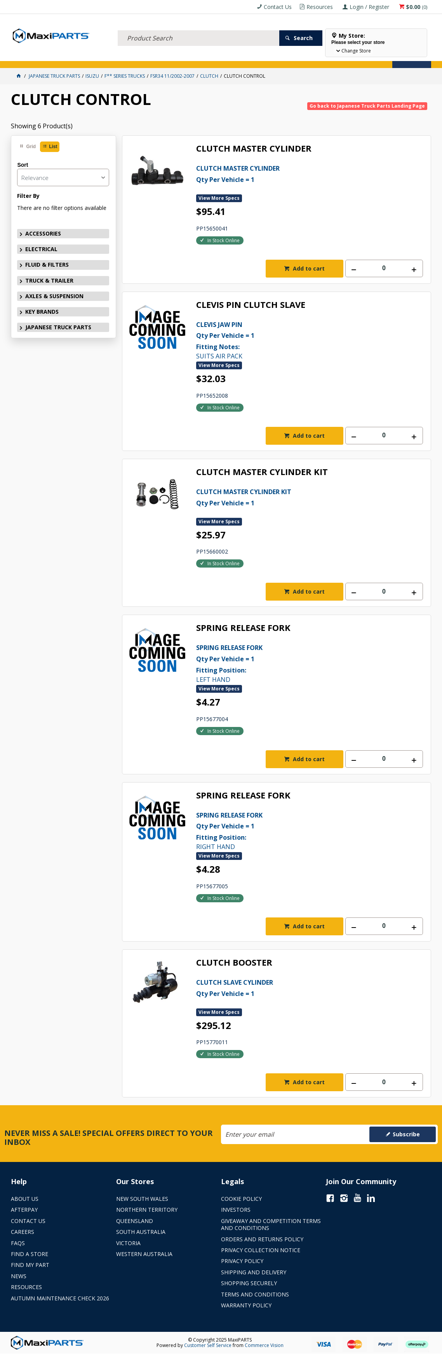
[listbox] (63, 177)
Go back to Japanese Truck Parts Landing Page (367, 106)
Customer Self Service (207, 1345)
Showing (42, 126)
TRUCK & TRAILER (139, 57)
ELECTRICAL (62, 57)
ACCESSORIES (28, 57)
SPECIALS (256, 57)
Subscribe (406, 1134)
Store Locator (291, 57)
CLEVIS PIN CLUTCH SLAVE (250, 305)
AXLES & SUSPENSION (185, 57)
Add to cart (308, 268)
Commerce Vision (264, 1345)
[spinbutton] (384, 268)
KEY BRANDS (226, 57)
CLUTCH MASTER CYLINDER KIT (262, 472)
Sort (22, 165)
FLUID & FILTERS (98, 57)
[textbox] (198, 29)
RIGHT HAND (298, 830)
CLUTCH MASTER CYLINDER (253, 148)
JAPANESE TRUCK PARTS (58, 327)
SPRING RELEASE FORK (243, 628)
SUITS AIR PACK (298, 339)
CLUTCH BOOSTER (234, 962)
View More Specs (219, 198)
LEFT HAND (298, 662)
